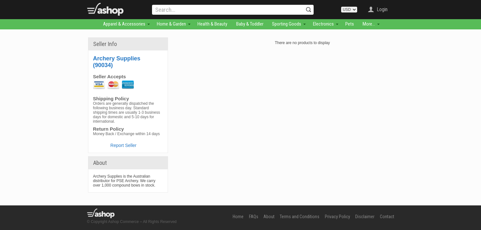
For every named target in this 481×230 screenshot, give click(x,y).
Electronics (323, 24)
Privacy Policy (337, 216)
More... (369, 24)
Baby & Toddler (249, 24)
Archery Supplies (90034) (116, 61)
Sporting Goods (286, 24)
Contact (387, 216)
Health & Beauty (212, 24)
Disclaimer (364, 216)
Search (308, 9)
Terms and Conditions (299, 216)
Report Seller (123, 145)
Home (238, 216)
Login (382, 9)
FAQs (253, 216)
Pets (349, 24)
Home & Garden (171, 24)
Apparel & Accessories (124, 24)
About (269, 216)
